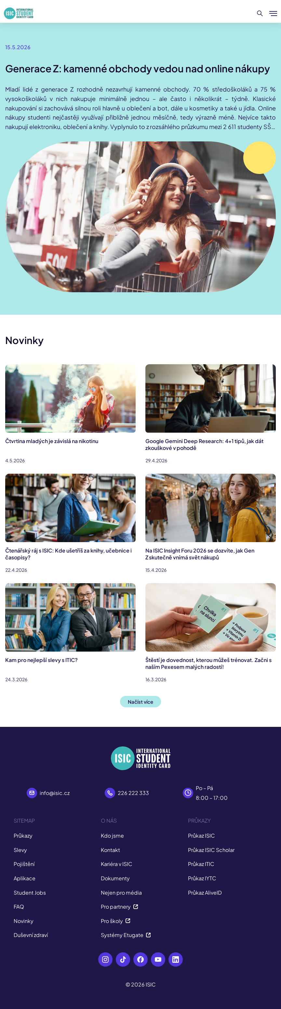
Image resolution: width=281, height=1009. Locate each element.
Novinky (23, 920)
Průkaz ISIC (201, 835)
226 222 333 (133, 792)
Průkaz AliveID (205, 892)
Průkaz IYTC (202, 878)
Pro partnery (119, 906)
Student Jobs (30, 892)
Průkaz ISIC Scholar (211, 849)
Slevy (20, 849)
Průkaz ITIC (201, 863)
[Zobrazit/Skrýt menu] (273, 13)
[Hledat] (260, 13)
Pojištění (24, 863)
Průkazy (23, 835)
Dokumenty (115, 878)
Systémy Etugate (126, 934)
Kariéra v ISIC (116, 863)
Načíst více (140, 702)
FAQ (19, 906)
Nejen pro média (121, 892)
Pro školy (115, 920)
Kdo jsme (112, 835)
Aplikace (24, 878)
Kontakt (110, 849)
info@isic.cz (55, 792)
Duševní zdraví (31, 934)
